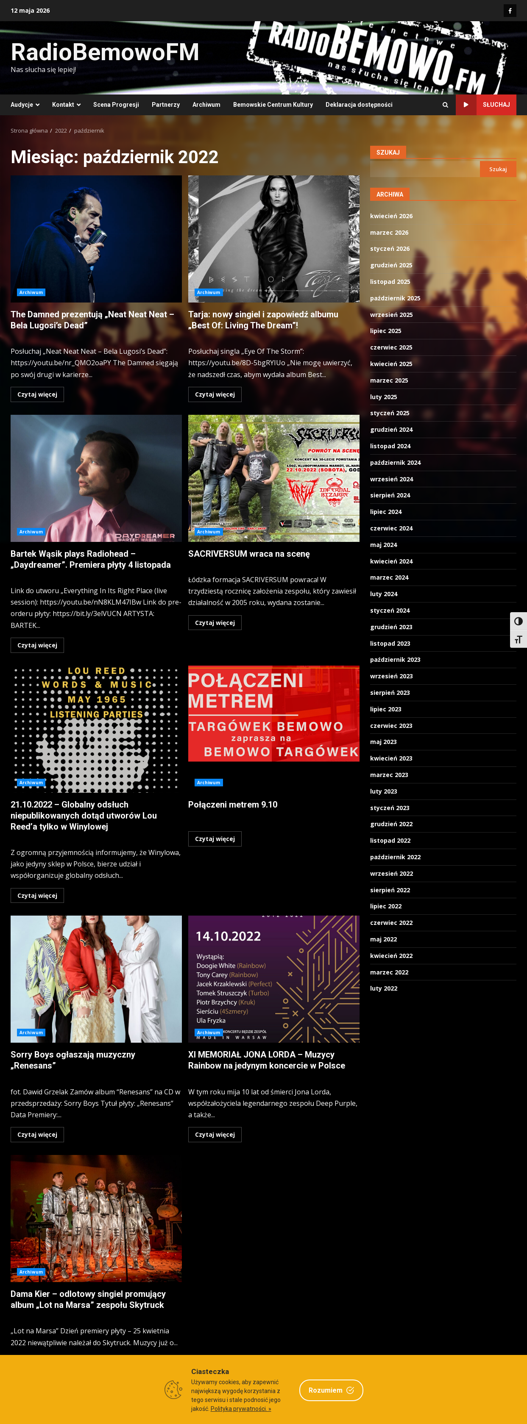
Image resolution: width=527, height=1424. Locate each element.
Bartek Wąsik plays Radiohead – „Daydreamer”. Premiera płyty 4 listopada (96, 478)
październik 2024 (395, 462)
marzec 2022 (389, 972)
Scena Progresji (116, 104)
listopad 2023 (390, 643)
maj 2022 (383, 939)
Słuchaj (483, 104)
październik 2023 (395, 659)
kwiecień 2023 (391, 758)
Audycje (22, 104)
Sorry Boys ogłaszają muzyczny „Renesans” (96, 979)
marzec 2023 (389, 775)
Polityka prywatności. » (241, 1408)
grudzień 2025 (391, 265)
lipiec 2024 (386, 512)
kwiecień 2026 (391, 216)
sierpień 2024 (390, 495)
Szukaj (388, 152)
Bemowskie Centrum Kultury (273, 104)
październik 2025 (395, 298)
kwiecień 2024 (391, 561)
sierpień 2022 (390, 890)
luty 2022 (383, 988)
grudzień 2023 (391, 627)
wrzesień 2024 (391, 479)
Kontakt (63, 104)
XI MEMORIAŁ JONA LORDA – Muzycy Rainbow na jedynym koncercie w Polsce (274, 979)
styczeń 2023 (390, 808)
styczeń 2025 (390, 413)
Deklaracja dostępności (359, 104)
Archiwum (206, 104)
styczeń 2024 (390, 610)
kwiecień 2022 (391, 956)
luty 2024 (383, 594)
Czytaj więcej (37, 394)
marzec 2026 (389, 232)
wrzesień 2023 (391, 676)
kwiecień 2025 (391, 364)
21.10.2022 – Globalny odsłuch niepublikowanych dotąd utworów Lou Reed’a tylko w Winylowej (96, 729)
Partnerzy (166, 104)
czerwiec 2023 (391, 726)
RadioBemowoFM (105, 52)
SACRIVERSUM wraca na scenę (274, 478)
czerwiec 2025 (391, 347)
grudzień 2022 (391, 824)
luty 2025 (383, 397)
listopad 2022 (390, 840)
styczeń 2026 (390, 248)
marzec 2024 (389, 577)
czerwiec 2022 (391, 923)
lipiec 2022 (386, 906)
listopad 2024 (390, 446)
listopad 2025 (390, 282)
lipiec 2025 (386, 331)
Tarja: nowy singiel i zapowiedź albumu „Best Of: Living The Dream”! (274, 239)
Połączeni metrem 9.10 (274, 729)
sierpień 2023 (390, 692)
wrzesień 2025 (391, 315)
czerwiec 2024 (391, 528)
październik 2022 (395, 857)
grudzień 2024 (391, 429)
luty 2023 (383, 791)
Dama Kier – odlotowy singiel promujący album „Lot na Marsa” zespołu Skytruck (96, 1218)
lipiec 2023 (386, 709)
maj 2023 (383, 742)
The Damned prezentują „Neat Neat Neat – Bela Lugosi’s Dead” (96, 239)
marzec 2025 (389, 380)
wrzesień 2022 (391, 873)
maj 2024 (383, 545)
